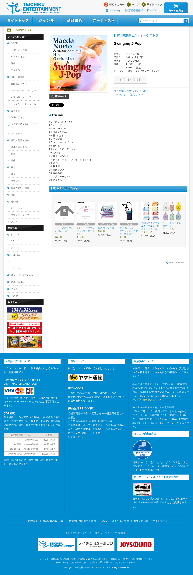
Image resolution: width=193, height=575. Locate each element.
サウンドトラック (20, 215)
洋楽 (13, 194)
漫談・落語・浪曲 (20, 140)
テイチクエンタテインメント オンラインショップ (33, 8)
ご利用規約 (32, 521)
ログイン (155, 10)
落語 (13, 154)
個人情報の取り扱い (53, 521)
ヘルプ (133, 4)
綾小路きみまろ (19, 147)
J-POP (14, 43)
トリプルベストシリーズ (23, 104)
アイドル (15, 70)
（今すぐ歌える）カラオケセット (25, 125)
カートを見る (176, 7)
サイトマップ (152, 4)
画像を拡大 (59, 96)
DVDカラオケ (18, 117)
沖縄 (13, 63)
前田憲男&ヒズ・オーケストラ (137, 35)
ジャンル (46, 20)
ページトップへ (175, 263)
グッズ (14, 289)
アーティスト (103, 20)
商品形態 (75, 20)
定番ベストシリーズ (21, 97)
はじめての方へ (114, 4)
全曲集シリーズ (19, 83)
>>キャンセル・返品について (129, 94)
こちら (79, 436)
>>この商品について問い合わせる (131, 91)
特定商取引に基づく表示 (82, 521)
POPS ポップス (19, 50)
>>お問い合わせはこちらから (148, 399)
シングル (15, 234)
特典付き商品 (18, 282)
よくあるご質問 (120, 521)
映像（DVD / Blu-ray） (22, 275)
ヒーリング (16, 208)
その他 (14, 201)
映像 (13, 174)
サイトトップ (18, 20)
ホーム (9, 30)
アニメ (14, 221)
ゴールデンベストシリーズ (24, 90)
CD (12, 241)
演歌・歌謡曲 (18, 77)
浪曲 (13, 160)
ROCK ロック (18, 56)
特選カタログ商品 (20, 187)
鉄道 (13, 167)
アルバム (15, 255)
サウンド (15, 181)
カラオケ (15, 110)
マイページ (115, 10)
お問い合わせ (141, 521)
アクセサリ (16, 133)
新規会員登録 (135, 10)
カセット (15, 248)
